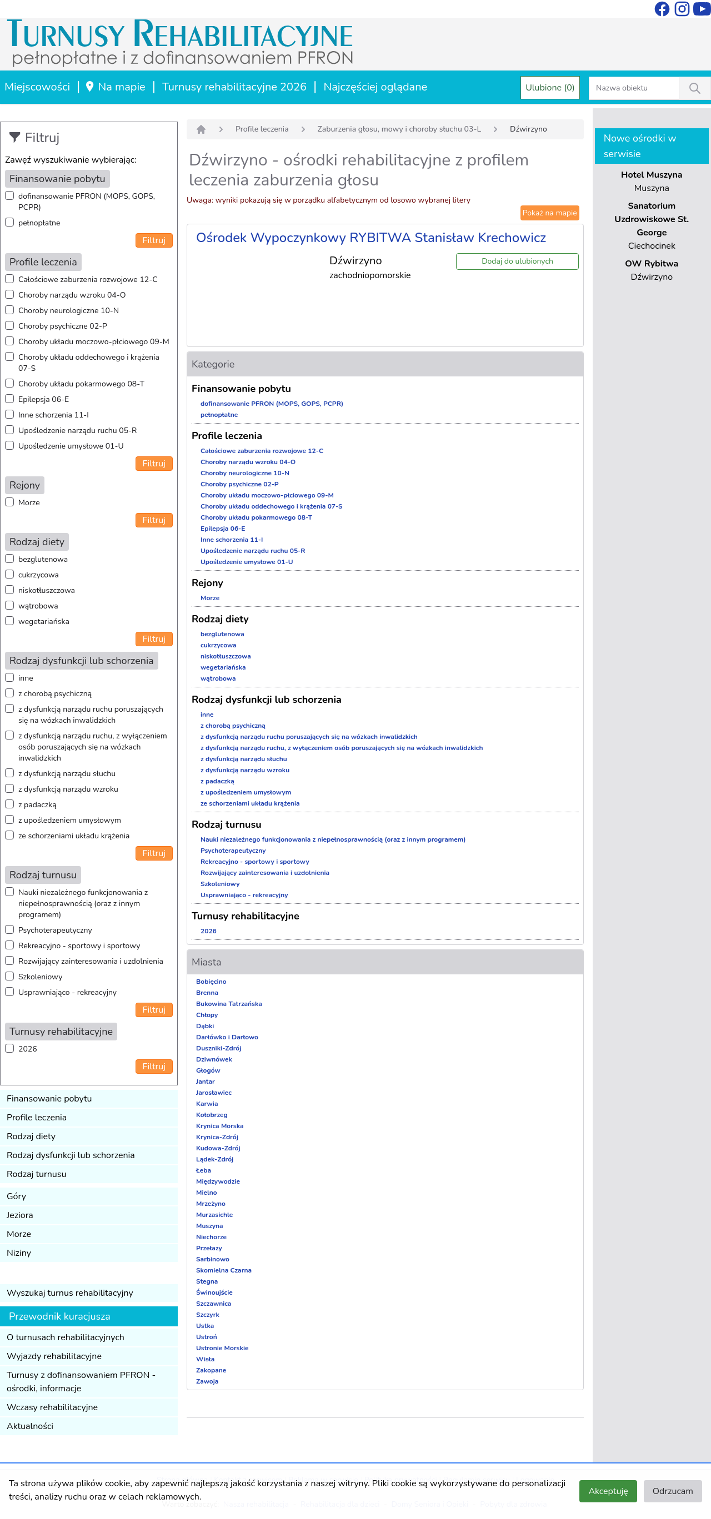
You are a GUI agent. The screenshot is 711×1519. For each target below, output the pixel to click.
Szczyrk (207, 1314)
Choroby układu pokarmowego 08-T (81, 384)
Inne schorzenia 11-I (53, 415)
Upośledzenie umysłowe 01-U (71, 446)
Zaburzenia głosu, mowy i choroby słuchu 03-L (399, 129)
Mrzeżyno (211, 1203)
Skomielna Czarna (224, 1270)
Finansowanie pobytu (49, 1099)
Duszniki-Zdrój (218, 1048)
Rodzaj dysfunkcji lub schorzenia (71, 1155)
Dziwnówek (214, 1059)
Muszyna (209, 1225)
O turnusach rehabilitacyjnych (65, 1337)
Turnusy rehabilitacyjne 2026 (234, 86)
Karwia (207, 1103)
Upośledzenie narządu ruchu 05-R (77, 430)
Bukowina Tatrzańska (229, 1003)
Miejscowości (37, 86)
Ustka (205, 1325)
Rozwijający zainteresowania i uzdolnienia (90, 961)
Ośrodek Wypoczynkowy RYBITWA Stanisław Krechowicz (371, 238)
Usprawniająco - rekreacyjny (67, 992)
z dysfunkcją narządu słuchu (67, 773)
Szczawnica (213, 1303)
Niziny (19, 1253)
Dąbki (205, 1026)
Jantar (205, 1081)
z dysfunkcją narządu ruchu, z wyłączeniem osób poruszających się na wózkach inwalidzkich (92, 747)
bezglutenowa (43, 559)
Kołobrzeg (212, 1114)
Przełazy (209, 1248)
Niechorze (211, 1237)
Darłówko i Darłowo (227, 1037)
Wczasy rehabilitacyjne (52, 1407)
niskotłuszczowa (46, 590)
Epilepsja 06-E (43, 399)
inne (25, 678)
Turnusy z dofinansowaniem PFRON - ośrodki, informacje (81, 1382)
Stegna (207, 1281)
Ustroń (206, 1336)
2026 (27, 1049)
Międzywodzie (218, 1181)
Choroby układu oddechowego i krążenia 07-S (88, 363)
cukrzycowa (38, 575)
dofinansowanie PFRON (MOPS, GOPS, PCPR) (86, 202)
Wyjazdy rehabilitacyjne (54, 1356)
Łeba (203, 1170)
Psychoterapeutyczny (55, 930)
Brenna (207, 992)
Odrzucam (673, 1491)
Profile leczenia (37, 1117)
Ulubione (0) (550, 88)
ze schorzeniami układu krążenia (73, 836)
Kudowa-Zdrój (218, 1148)
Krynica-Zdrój (217, 1137)
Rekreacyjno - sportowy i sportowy (79, 945)
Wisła (205, 1359)
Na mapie (114, 86)
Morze (29, 502)
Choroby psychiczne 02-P (62, 326)
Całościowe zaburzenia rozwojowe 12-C (88, 279)
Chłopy (207, 1014)
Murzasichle (214, 1214)
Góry (16, 1196)
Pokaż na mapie (550, 213)
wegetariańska (43, 621)
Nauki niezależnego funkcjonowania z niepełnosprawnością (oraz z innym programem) (83, 903)
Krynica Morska (220, 1125)
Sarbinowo (212, 1259)
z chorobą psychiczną (55, 693)
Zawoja (207, 1381)
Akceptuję (608, 1491)
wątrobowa (38, 606)
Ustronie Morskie (222, 1348)
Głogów (208, 1070)
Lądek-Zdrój (214, 1159)
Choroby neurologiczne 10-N (68, 310)
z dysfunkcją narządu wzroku (68, 789)
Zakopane (211, 1370)
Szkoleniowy (40, 977)
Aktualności (30, 1426)
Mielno (206, 1192)
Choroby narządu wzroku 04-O (72, 295)
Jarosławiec (214, 1092)
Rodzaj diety (31, 1136)
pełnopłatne (39, 223)
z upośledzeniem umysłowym (69, 820)
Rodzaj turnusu (37, 1174)
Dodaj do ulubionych (517, 261)
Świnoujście (214, 1292)
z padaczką (37, 804)
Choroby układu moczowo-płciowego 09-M (93, 341)
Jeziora (20, 1215)
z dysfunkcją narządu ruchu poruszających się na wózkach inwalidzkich (90, 715)
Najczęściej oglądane (375, 86)
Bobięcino (211, 981)
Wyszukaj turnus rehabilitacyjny (70, 1293)
